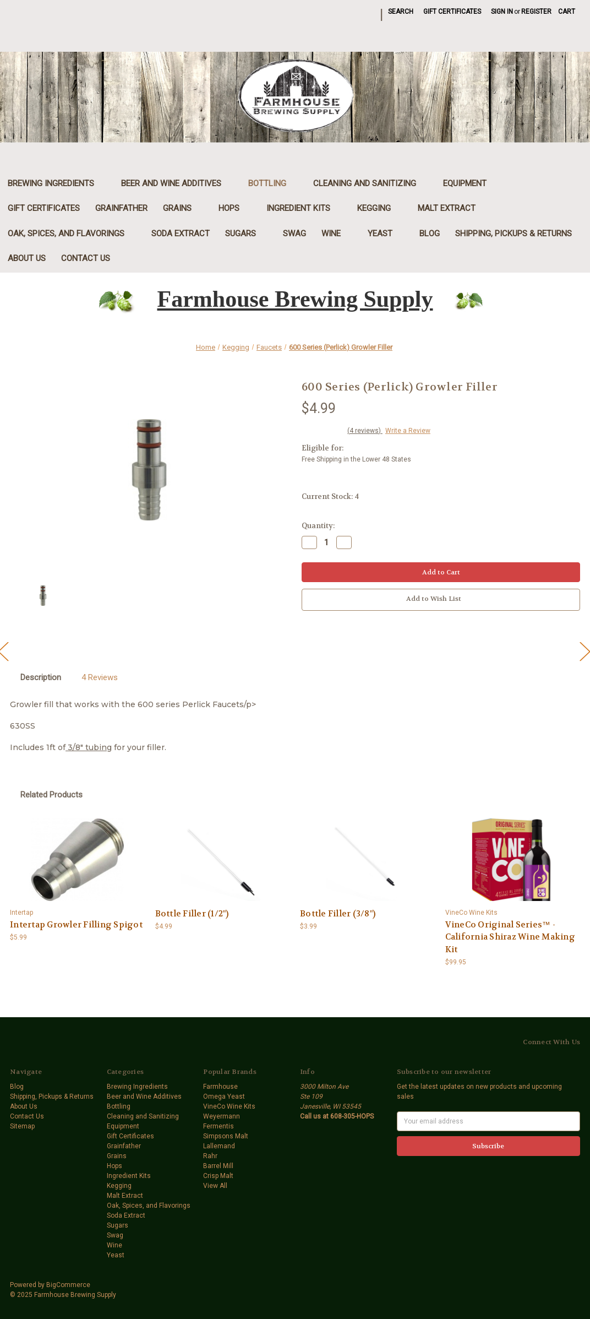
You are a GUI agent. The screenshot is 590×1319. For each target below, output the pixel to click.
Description (40, 677)
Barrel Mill (218, 1166)
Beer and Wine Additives (177, 183)
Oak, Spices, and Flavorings (72, 233)
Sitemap (22, 1126)
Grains (183, 208)
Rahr (210, 1156)
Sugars (246, 233)
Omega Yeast (224, 1096)
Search (400, 11)
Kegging (379, 208)
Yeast (386, 233)
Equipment (470, 183)
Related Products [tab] (51, 795)
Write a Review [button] (407, 431)
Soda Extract (180, 233)
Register (536, 11)
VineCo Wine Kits (229, 1106)
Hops (234, 208)
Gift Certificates (452, 11)
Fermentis (218, 1126)
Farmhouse (220, 1086)
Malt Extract (452, 208)
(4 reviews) (365, 431)
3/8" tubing (88, 747)
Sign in (502, 11)
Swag (294, 233)
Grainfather (121, 208)
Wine (336, 233)
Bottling (273, 183)
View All (215, 1186)
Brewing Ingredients (57, 183)
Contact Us (85, 258)
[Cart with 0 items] (566, 11)
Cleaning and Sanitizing (370, 183)
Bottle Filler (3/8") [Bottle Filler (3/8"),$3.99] (337, 913)
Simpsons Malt (225, 1136)
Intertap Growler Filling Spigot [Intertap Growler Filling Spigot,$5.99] (76, 924)
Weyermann (221, 1116)
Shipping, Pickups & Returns (513, 233)
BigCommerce (68, 1285)
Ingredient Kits (304, 208)
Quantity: (318, 525)
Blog (429, 233)
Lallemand (219, 1146)
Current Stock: (330, 496)
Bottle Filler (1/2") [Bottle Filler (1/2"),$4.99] (192, 913)
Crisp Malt (218, 1176)
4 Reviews (99, 677)
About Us (27, 258)
